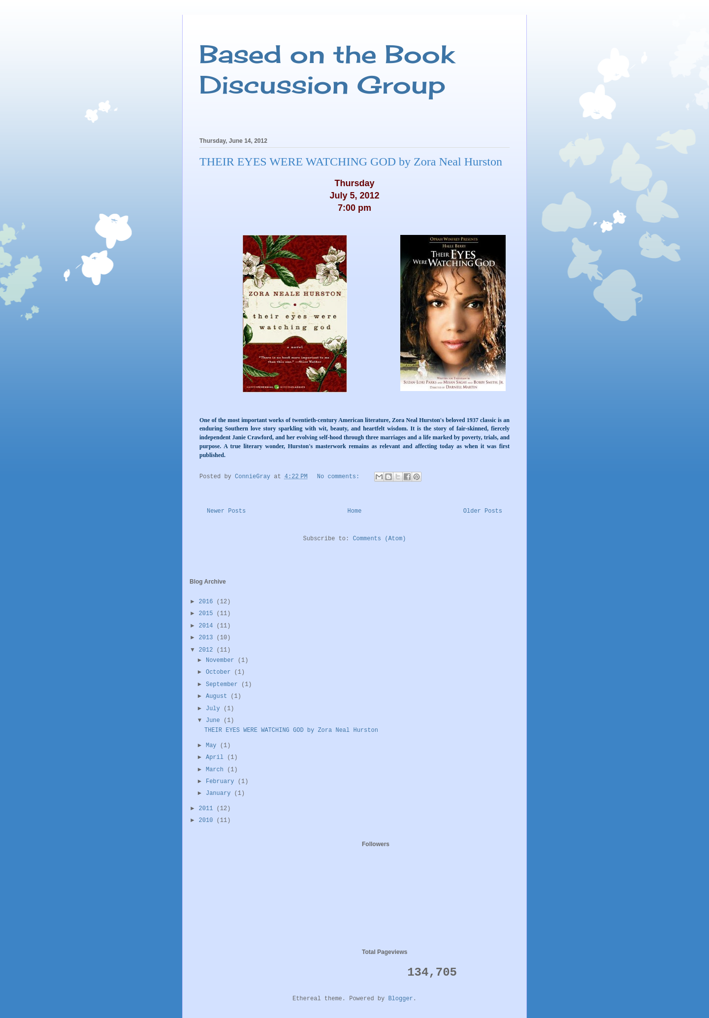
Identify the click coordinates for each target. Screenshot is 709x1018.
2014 (208, 626)
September (223, 684)
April (216, 757)
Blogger (400, 998)
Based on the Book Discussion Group (326, 69)
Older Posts (482, 511)
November (222, 660)
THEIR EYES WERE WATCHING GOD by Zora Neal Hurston (350, 161)
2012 (208, 650)
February (222, 781)
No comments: (340, 476)
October (220, 672)
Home (355, 511)
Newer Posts (226, 511)
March (216, 769)
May (213, 745)
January (220, 793)
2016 (208, 601)
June (215, 720)
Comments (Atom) (379, 538)
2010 (208, 820)
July (215, 708)
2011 (208, 808)
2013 (208, 637)
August (218, 696)
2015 (208, 613)
